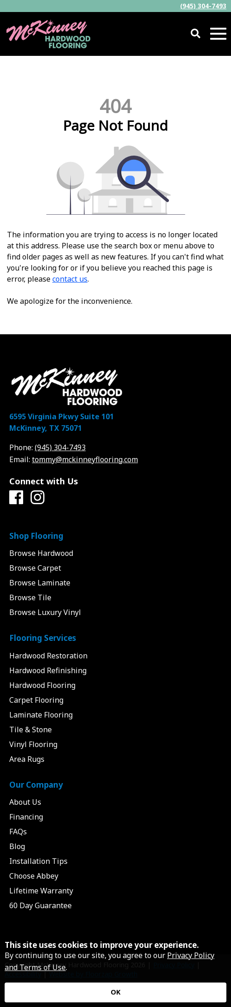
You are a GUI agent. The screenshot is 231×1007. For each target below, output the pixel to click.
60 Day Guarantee (40, 905)
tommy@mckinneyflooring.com (85, 459)
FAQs (18, 831)
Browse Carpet (35, 568)
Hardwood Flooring (42, 685)
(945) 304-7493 (203, 5)
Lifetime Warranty (41, 890)
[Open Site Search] (195, 34)
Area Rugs (26, 759)
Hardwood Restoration (48, 655)
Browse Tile (30, 597)
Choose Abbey (33, 876)
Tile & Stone (30, 729)
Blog (17, 846)
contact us (69, 279)
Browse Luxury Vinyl (45, 612)
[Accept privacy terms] (115, 992)
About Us (25, 802)
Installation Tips (38, 861)
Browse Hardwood (41, 553)
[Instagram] (37, 497)
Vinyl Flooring (33, 744)
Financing (26, 816)
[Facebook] (16, 497)
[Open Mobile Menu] (218, 34)
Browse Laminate (39, 582)
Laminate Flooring (41, 714)
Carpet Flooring (36, 700)
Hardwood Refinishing (48, 670)
